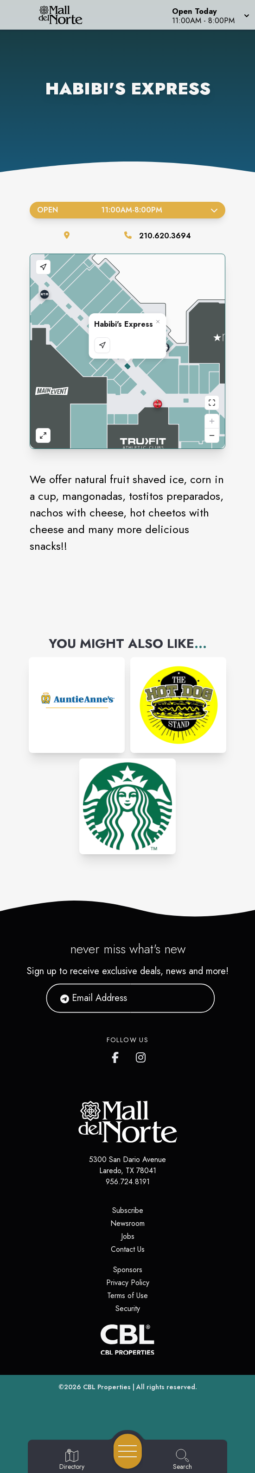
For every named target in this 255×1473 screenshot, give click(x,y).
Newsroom (127, 1223)
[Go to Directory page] (72, 1460)
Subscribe (127, 1210)
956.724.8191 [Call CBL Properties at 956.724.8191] (128, 1181)
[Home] (66, 15)
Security (127, 1308)
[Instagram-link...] (76, 705)
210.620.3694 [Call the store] (165, 235)
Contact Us (128, 1249)
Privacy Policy (127, 1282)
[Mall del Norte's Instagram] (141, 1055)
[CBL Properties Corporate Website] (127, 1339)
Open (127, 210)
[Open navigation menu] (127, 1451)
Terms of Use (127, 1295)
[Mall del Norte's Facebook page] (117, 1055)
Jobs (127, 1236)
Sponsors (127, 1269)
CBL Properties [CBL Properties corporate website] (107, 1387)
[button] (209, 15)
